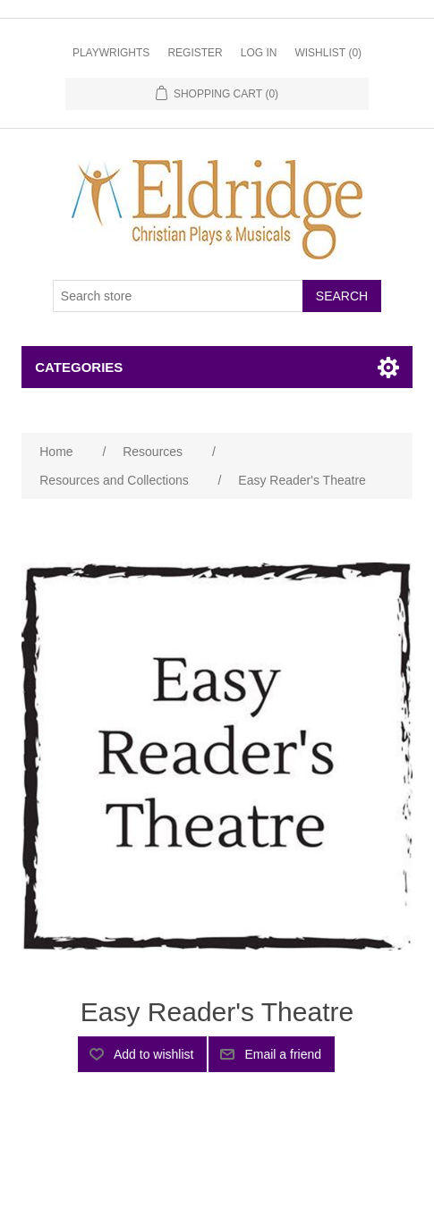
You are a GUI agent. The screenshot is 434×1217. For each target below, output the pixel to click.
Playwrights (110, 52)
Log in (259, 52)
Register (194, 52)
